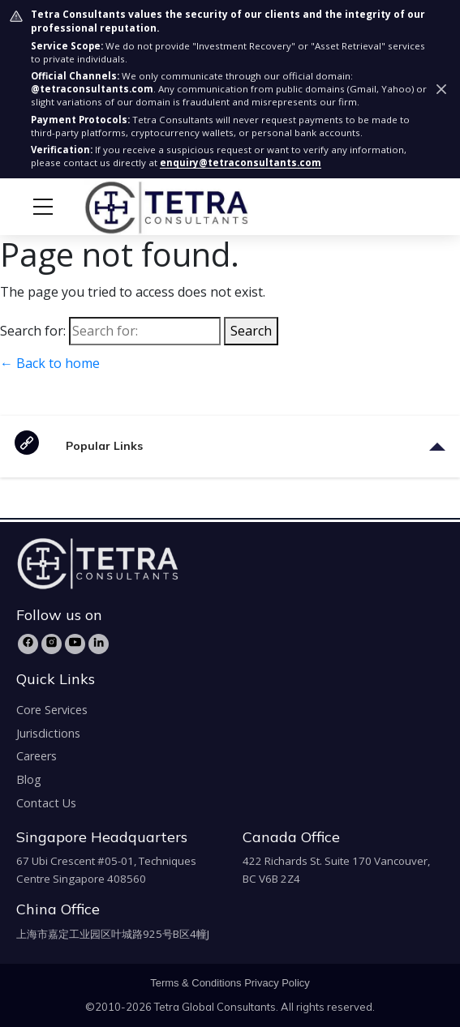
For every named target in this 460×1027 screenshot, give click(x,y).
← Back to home (50, 363)
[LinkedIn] (98, 644)
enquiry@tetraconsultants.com (240, 162)
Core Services (52, 709)
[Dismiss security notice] (441, 89)
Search (251, 331)
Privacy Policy (277, 983)
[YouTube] (75, 644)
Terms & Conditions (195, 983)
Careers (36, 756)
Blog (28, 779)
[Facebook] (28, 644)
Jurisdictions (48, 733)
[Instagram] (51, 644)
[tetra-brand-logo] (136, 206)
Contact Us (46, 803)
